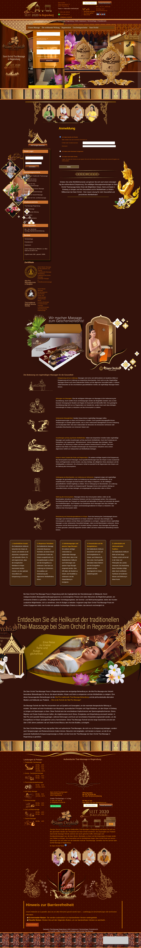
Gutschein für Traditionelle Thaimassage (36, 176)
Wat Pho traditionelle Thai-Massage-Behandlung (72, 697)
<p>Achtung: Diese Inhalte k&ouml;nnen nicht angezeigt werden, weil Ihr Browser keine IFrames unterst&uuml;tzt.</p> (48, 46)
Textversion (68, 24)
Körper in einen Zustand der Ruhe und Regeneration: (72, 457)
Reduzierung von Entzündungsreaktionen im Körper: (72, 516)
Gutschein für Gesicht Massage (34, 195)
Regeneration (66, 28)
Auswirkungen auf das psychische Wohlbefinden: (71, 438)
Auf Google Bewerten (38, 145)
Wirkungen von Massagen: (64, 398)
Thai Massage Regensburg (65, 21)
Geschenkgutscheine (80, 28)
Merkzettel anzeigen (89, 11)
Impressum (82, 21)
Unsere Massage (34, 28)
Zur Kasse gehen (88, 13)
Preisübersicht (102, 21)
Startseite (53, 21)
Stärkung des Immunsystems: (65, 497)
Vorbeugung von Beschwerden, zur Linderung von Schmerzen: (75, 477)
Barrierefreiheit (32, 925)
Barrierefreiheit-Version (42, 21)
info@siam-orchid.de (66, 17)
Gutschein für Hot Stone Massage (34, 188)
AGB (76, 21)
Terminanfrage (91, 21)
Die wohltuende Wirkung (51, 28)
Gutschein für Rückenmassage (33, 191)
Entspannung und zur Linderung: (68, 378)
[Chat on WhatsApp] (55, 807)
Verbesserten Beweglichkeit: (64, 418)
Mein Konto (87, 14)
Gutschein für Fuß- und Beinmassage (35, 198)
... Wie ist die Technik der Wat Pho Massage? (65, 700)
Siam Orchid (93, 28)
